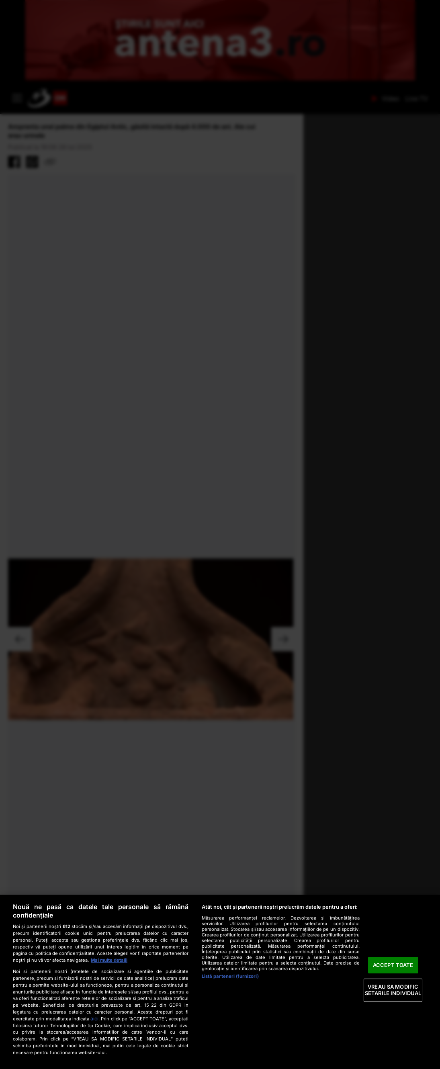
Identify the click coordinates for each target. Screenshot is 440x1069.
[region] (220, 982)
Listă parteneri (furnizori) (230, 976)
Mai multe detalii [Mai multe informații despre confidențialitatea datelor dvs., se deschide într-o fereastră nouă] (109, 960)
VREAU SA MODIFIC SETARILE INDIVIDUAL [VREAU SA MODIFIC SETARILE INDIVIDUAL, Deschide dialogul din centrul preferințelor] (393, 990)
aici (94, 1019)
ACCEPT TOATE (393, 965)
